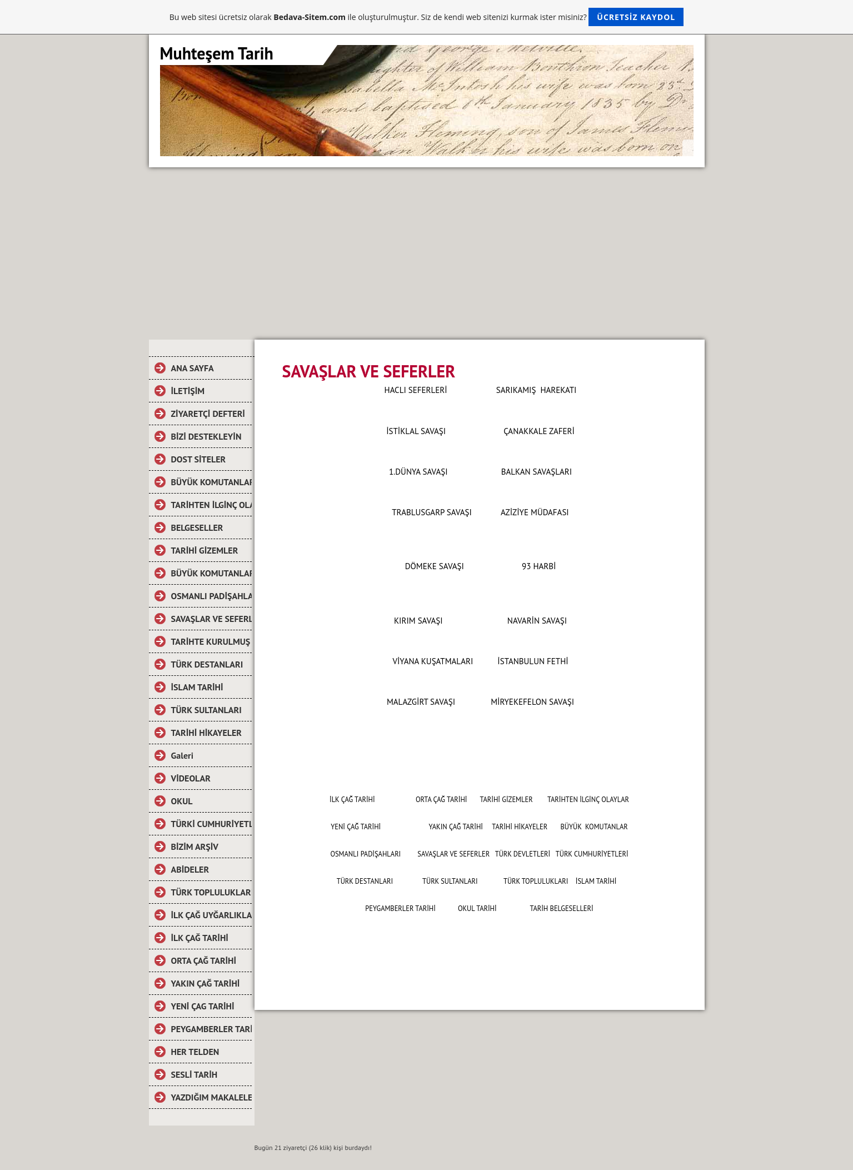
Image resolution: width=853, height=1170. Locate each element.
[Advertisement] (427, 250)
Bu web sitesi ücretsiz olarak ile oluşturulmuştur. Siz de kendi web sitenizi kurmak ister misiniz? (426, 17)
